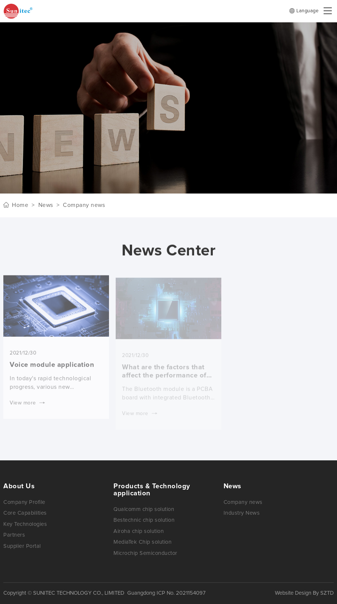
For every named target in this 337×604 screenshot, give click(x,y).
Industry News (242, 513)
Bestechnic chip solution (143, 520)
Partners (14, 535)
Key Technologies (25, 524)
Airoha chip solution (138, 531)
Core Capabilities (25, 513)
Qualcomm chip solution (143, 509)
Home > (23, 205)
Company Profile (24, 502)
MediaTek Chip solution (142, 542)
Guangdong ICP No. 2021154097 (166, 593)
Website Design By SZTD (304, 593)
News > (47, 205)
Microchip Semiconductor (145, 553)
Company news (243, 502)
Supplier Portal (22, 546)
